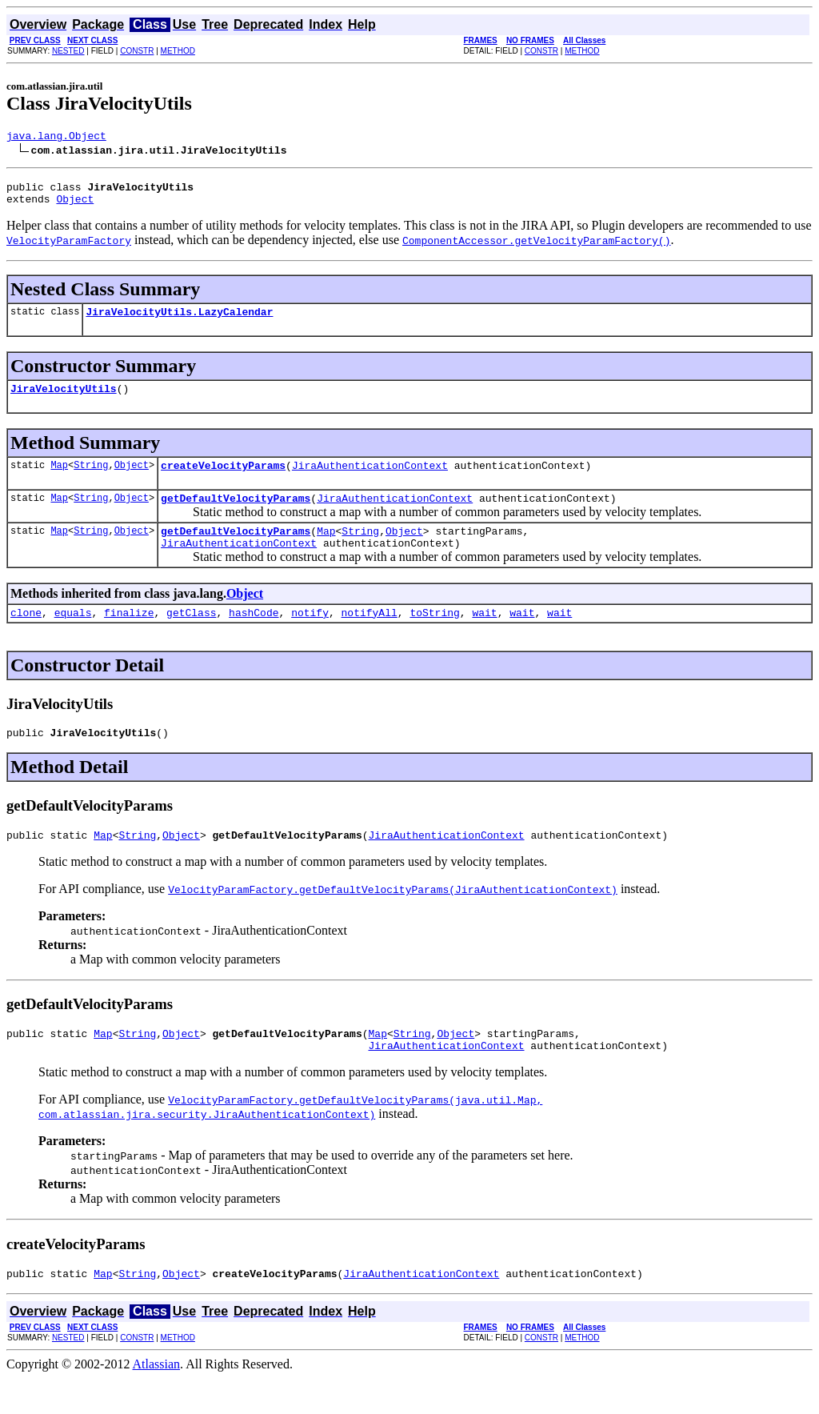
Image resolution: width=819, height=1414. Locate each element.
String (91, 479)
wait (484, 636)
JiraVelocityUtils (63, 400)
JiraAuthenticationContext (370, 479)
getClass (191, 636)
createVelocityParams (223, 479)
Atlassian (157, 1400)
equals (73, 636)
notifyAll (370, 636)
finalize (129, 636)
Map (59, 479)
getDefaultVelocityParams (235, 514)
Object (75, 205)
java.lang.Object (56, 137)
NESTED (68, 50)
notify (310, 636)
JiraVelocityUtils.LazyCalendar (179, 321)
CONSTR (137, 50)
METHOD (178, 50)
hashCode (253, 636)
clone (26, 636)
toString (434, 636)
